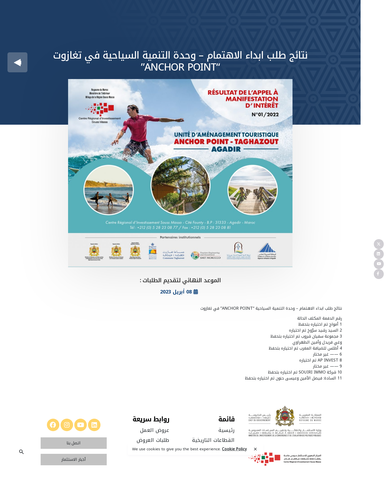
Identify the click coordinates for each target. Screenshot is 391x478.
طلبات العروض (153, 440)
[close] (255, 449)
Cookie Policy (234, 449)
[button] (73, 443)
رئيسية (226, 430)
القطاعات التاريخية (213, 440)
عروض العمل (154, 430)
